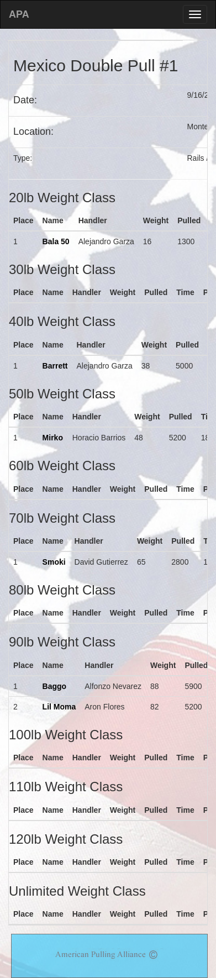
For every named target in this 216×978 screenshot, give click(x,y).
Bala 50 (56, 241)
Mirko (53, 437)
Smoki (54, 562)
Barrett (55, 365)
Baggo (55, 686)
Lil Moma (59, 706)
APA (19, 14)
